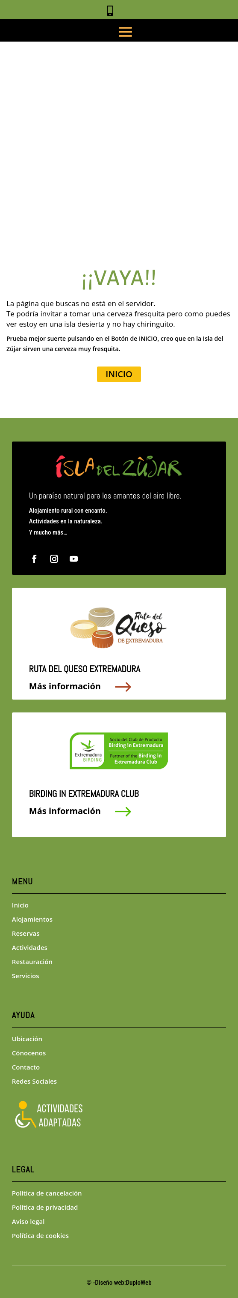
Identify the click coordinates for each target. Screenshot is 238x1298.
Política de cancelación (47, 1193)
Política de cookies (40, 1235)
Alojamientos (32, 919)
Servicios (25, 975)
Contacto (26, 1067)
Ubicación (27, 1038)
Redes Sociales (34, 1081)
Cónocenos (29, 1053)
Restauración (32, 961)
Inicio (20, 905)
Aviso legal (28, 1221)
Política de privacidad (45, 1207)
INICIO (119, 374)
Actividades (29, 947)
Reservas (26, 933)
